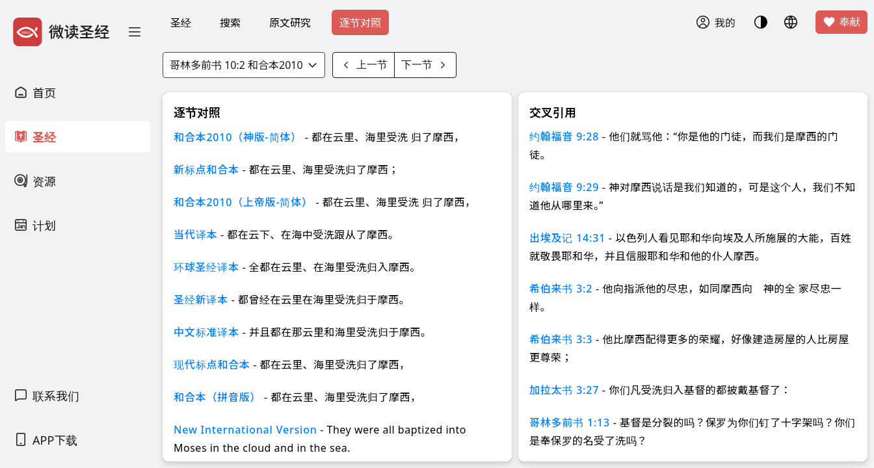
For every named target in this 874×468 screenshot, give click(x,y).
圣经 (180, 23)
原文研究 (290, 23)
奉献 (841, 22)
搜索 (230, 23)
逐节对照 (360, 23)
